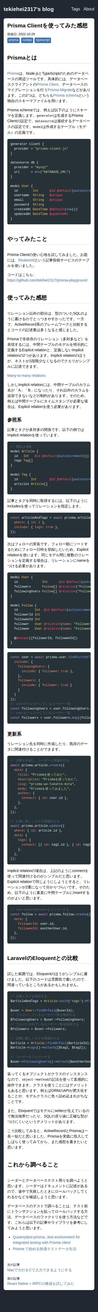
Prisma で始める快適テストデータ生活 (44, 1249)
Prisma (13, 73)
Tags (75, 9)
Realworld (26, 260)
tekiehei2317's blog (29, 9)
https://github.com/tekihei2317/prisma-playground (47, 280)
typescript (43, 40)
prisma (13, 40)
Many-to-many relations (26, 375)
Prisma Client (47, 84)
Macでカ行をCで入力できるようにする (39, 1270)
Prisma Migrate (60, 90)
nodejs (27, 40)
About (89, 9)
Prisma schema (65, 95)
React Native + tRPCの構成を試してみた (40, 1283)
